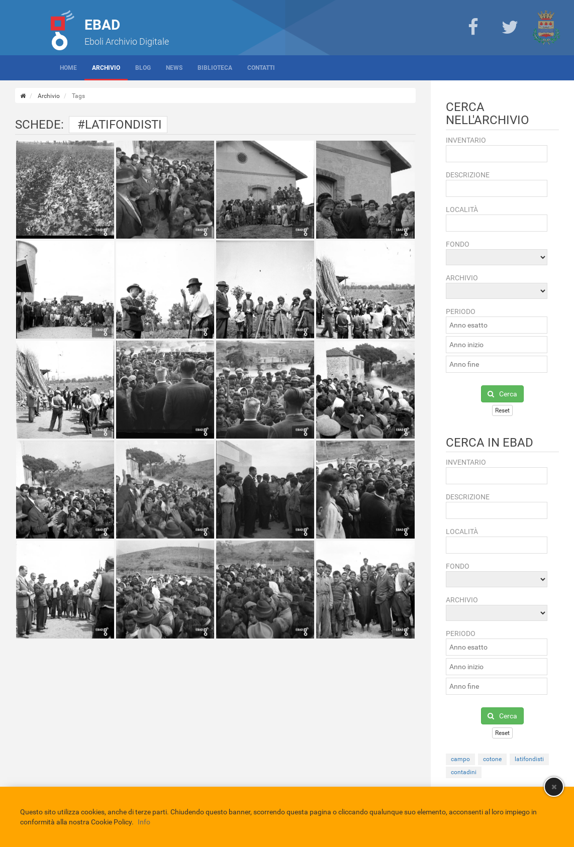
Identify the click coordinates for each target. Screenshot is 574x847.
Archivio (106, 67)
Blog (143, 67)
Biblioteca (215, 67)
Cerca (502, 394)
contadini (463, 772)
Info (144, 822)
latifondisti (529, 759)
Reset (502, 410)
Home (68, 67)
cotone (492, 759)
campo (460, 759)
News (174, 67)
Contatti (261, 67)
